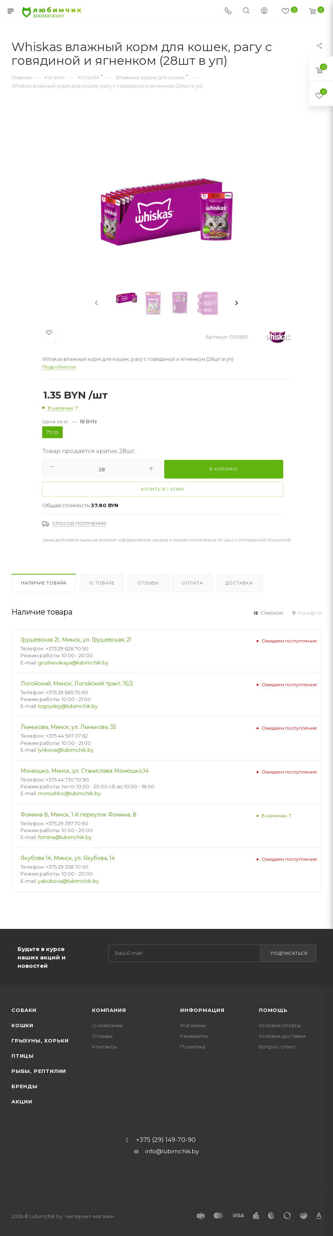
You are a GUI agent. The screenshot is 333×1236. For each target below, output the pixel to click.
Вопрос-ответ (277, 1047)
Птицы (22, 1056)
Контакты (104, 1047)
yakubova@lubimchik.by (68, 881)
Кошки (22, 1025)
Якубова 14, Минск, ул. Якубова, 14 (68, 858)
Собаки (23, 1010)
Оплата (192, 583)
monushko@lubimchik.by (69, 793)
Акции (21, 1101)
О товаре (101, 583)
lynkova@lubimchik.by (66, 750)
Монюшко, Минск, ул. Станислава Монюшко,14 (85, 770)
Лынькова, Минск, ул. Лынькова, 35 (68, 727)
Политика (192, 1047)
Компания (109, 1010)
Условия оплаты (280, 1025)
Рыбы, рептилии (38, 1071)
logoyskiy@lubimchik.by (68, 706)
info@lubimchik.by (172, 1151)
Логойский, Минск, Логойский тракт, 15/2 (77, 683)
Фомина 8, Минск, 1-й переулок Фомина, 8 (78, 814)
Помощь (273, 1010)
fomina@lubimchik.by (65, 837)
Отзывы (148, 583)
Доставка (238, 583)
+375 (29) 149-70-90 (166, 1140)
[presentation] (102, 303)
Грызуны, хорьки (40, 1040)
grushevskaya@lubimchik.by (73, 663)
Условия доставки (282, 1036)
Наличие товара (44, 583)
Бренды (24, 1086)
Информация (202, 1010)
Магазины (193, 1025)
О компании (107, 1025)
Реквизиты (194, 1036)
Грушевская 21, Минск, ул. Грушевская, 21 (76, 639)
